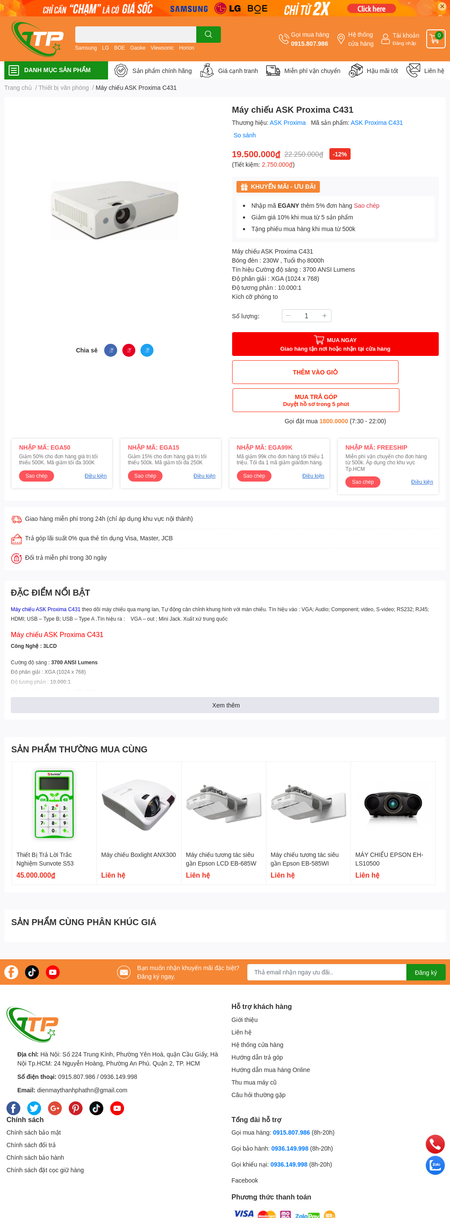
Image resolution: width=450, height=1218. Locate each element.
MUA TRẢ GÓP (388, 372)
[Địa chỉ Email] (346, 944)
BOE (119, 47)
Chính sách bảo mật (33, 1104)
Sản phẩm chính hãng (161, 70)
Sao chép (367, 205)
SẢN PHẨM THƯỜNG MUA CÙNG (79, 721)
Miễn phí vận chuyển (312, 70)
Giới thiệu (245, 991)
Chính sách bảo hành (35, 1129)
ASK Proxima (288, 122)
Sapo (174, 1210)
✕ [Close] (442, 6)
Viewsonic (162, 47)
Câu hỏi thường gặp (259, 1066)
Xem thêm (226, 677)
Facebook (245, 1152)
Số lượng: (246, 316)
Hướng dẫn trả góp (257, 1029)
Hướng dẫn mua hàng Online (271, 1041)
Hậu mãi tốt (382, 70)
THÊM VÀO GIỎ (282, 372)
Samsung (86, 47)
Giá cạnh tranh (238, 70)
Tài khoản (406, 35)
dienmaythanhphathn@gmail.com (82, 1062)
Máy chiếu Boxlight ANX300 (138, 826)
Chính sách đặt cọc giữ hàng (45, 1141)
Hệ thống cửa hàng (360, 39)
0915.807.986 (309, 43)
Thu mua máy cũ (254, 1054)
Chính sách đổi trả (31, 1116)
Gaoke (137, 47)
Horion (186, 47)
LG (105, 47)
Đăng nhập (404, 43)
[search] (208, 34)
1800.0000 (333, 392)
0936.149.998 (118, 1048)
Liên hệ (434, 70)
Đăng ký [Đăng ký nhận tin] (426, 944)
